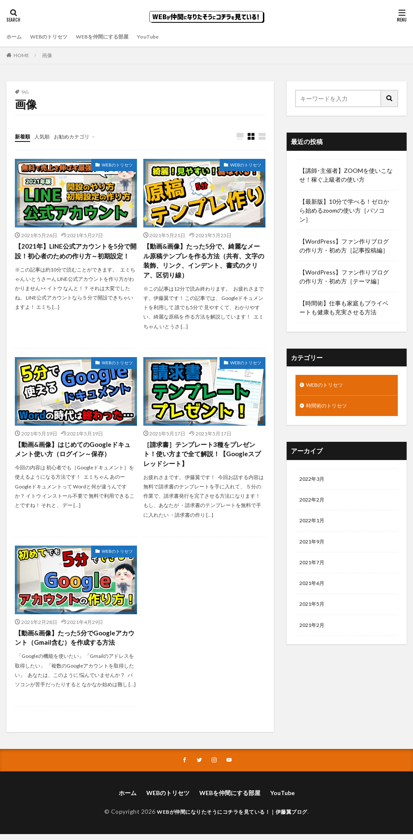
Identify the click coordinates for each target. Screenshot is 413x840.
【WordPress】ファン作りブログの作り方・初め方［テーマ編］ (344, 277)
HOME (21, 55)
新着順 (24, 136)
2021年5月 (313, 614)
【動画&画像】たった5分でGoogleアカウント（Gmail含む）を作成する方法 (75, 642)
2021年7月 (313, 570)
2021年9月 (313, 548)
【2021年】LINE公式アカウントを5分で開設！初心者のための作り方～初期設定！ (76, 257)
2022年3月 (313, 482)
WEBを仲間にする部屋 (114, 36)
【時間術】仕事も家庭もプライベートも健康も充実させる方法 (343, 307)
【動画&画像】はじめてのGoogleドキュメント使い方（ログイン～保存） (73, 452)
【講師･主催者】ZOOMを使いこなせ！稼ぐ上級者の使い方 (346, 175)
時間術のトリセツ (330, 407)
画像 (47, 55)
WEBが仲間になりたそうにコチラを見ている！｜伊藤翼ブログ (232, 817)
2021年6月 (313, 592)
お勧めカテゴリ (79, 136)
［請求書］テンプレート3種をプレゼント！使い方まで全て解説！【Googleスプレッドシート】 (202, 457)
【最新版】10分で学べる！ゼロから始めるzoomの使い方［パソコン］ (344, 210)
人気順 (46, 136)
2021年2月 (313, 636)
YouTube (166, 36)
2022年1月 (313, 526)
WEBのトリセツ (54, 36)
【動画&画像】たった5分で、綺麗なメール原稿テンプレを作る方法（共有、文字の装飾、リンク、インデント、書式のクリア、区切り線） (202, 262)
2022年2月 (313, 504)
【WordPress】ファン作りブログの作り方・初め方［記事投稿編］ (344, 246)
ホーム (15, 36)
